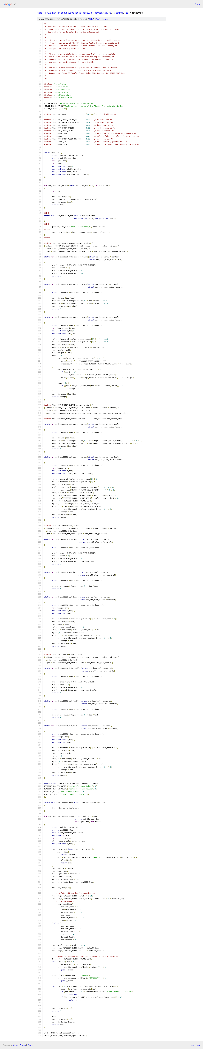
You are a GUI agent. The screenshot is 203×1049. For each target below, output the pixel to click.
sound (119, 12)
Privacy (23, 1045)
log (97, 19)
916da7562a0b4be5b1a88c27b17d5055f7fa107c (84, 12)
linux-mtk (50, 12)
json (198, 1045)
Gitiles (15, 1045)
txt (192, 1045)
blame (105, 19)
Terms (30, 1045)
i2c (126, 12)
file (91, 19)
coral (40, 12)
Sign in (197, 4)
